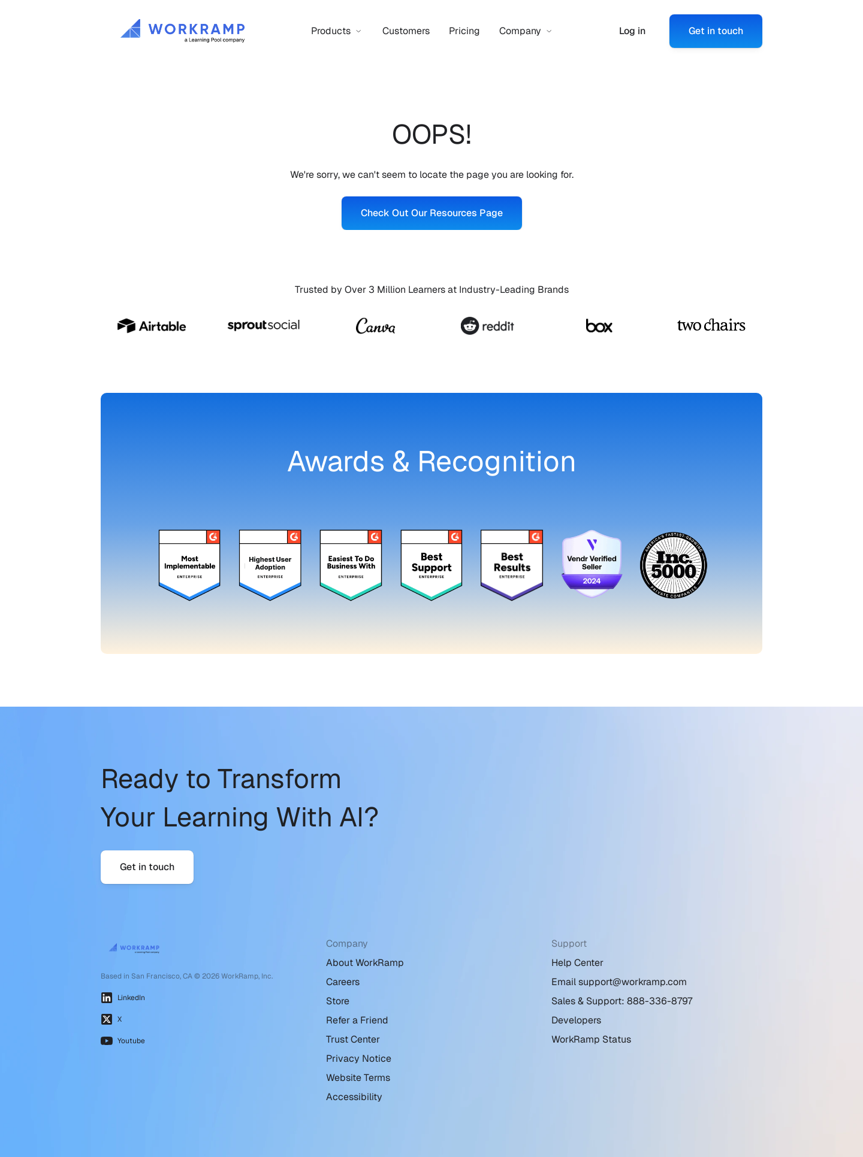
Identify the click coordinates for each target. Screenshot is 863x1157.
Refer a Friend (357, 1020)
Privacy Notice (358, 1058)
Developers (576, 1020)
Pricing (464, 31)
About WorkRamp (365, 962)
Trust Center (353, 1039)
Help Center (577, 962)
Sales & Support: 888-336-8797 (621, 1001)
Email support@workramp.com (619, 982)
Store (337, 1001)
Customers (406, 31)
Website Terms (358, 1077)
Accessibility (354, 1097)
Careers (343, 982)
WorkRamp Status (591, 1039)
